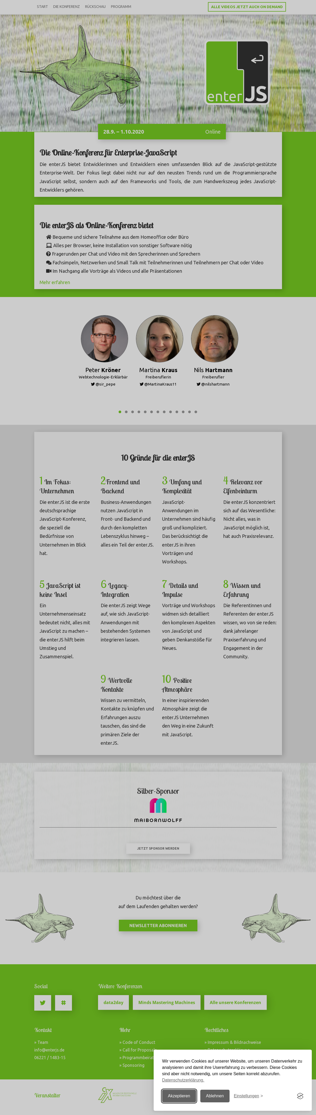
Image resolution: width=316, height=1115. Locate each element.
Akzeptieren (179, 1096)
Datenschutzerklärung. (183, 1080)
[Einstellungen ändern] (248, 1096)
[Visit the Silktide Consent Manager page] (300, 1096)
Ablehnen (215, 1096)
